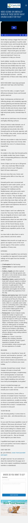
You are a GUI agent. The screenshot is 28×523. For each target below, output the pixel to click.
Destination (5, 477)
